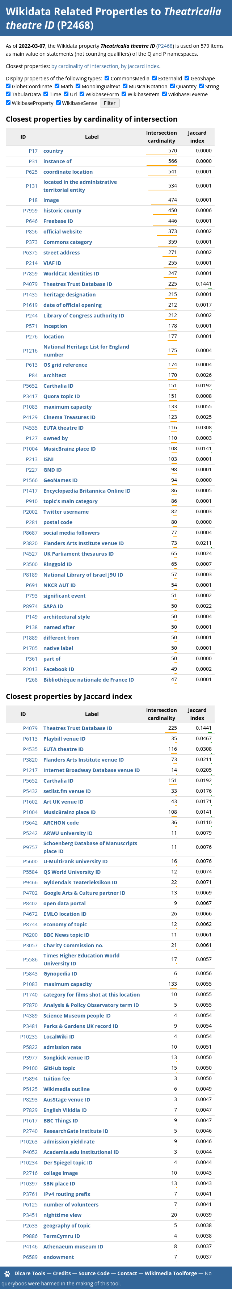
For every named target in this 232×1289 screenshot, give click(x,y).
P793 (32, 595)
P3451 (30, 1215)
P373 (32, 242)
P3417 (30, 396)
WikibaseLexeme (188, 94)
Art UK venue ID (63, 801)
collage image (60, 1173)
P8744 (30, 924)
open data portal (64, 903)
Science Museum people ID (77, 1015)
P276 (32, 336)
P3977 (30, 1057)
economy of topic (65, 924)
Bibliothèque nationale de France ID (88, 679)
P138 (32, 627)
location (53, 336)
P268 (32, 679)
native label (58, 648)
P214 (32, 263)
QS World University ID (72, 871)
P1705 (30, 648)
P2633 (30, 1225)
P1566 (30, 480)
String (212, 86)
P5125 (30, 1089)
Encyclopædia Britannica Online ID (87, 490)
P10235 (29, 1036)
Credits (62, 1273)
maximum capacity (67, 406)
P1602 (30, 801)
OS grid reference (65, 364)
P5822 (30, 1047)
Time (55, 94)
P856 (32, 231)
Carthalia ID (58, 385)
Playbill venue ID (64, 738)
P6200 (30, 934)
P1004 (30, 448)
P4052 (30, 1152)
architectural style (66, 616)
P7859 (30, 273)
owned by (55, 438)
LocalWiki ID (59, 1036)
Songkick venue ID (66, 1057)
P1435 (30, 294)
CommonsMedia (130, 78)
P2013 (30, 669)
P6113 (30, 738)
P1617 (30, 1120)
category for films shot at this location (91, 994)
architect (54, 375)
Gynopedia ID (60, 973)
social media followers (71, 532)
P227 (32, 469)
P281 (32, 522)
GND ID (52, 469)
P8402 (30, 903)
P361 (32, 658)
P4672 (30, 913)
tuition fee (56, 1078)
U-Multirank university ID (75, 861)
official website (62, 231)
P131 (32, 185)
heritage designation (69, 294)
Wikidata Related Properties (77, 11)
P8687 (30, 532)
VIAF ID (52, 263)
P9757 (30, 847)
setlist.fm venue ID (67, 791)
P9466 (30, 882)
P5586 (30, 959)
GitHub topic (59, 1068)
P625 (32, 171)
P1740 (30, 994)
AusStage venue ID (66, 1099)
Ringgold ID (57, 564)
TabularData (26, 94)
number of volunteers (70, 1204)
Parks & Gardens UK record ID (80, 1026)
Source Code (94, 1273)
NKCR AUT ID (59, 585)
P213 (32, 459)
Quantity (186, 86)
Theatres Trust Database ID (77, 284)
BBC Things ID (60, 1120)
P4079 (30, 284)
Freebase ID (58, 221)
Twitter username (66, 511)
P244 (32, 315)
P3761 (30, 1194)
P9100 (30, 1068)
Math (67, 86)
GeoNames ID (60, 480)
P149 (32, 616)
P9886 (30, 1236)
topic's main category (70, 501)
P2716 (30, 1173)
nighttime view (62, 1215)
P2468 (165, 45)
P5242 (30, 833)
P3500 (30, 564)
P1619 (30, 305)
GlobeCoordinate (32, 86)
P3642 (30, 822)
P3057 (30, 945)
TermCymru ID (61, 1236)
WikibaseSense (79, 103)
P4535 (30, 427)
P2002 (30, 511)
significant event (64, 595)
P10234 (29, 1162)
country (53, 150)
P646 (32, 221)
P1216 (30, 350)
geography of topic (66, 1225)
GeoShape (203, 78)
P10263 (29, 1141)
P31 (33, 161)
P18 (33, 200)
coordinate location (68, 171)
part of (51, 658)
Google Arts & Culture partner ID (84, 892)
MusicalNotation (148, 86)
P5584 (30, 871)
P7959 (30, 210)
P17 (33, 150)
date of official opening (72, 305)
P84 (33, 375)
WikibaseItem (144, 94)
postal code (57, 522)
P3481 (30, 1026)
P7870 (30, 1005)
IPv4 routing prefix (66, 1194)
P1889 (30, 637)
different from (61, 637)
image (51, 200)
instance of (57, 161)
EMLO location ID (65, 913)
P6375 (30, 252)
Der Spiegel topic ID (68, 1162)
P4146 (30, 1246)
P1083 (30, 406)
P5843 (30, 973)
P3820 (30, 543)
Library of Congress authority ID (83, 315)
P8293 (30, 1099)
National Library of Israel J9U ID (83, 574)
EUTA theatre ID (63, 427)
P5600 (30, 861)
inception (55, 326)
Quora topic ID (61, 396)
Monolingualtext (101, 86)
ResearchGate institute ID (76, 1131)
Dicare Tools (29, 1273)
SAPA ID (53, 606)
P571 (32, 326)
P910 (32, 501)
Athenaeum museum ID (73, 1246)
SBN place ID (59, 1183)
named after (59, 627)
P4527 (30, 553)
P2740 (30, 1131)
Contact (127, 1273)
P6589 (30, 1257)
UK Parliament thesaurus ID (78, 553)
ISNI (48, 459)
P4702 (30, 892)
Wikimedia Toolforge (171, 1273)
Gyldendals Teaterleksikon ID (80, 882)
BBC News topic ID (66, 934)
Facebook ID (58, 669)
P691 (32, 585)
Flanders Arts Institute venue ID (83, 543)
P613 (32, 364)
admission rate (62, 1047)
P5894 (30, 1078)
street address (61, 252)
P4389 (30, 1015)
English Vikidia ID (65, 1110)
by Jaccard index (140, 66)
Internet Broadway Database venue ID (91, 770)
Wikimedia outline (66, 1089)
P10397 (29, 1183)
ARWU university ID (68, 833)
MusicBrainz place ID (69, 448)
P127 (32, 438)
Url (73, 94)
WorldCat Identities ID (71, 273)
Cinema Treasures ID (69, 417)
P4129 (30, 417)
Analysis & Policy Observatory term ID (91, 1005)
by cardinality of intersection (84, 66)
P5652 (30, 385)
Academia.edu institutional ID (81, 1152)
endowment (58, 1257)
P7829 (30, 1110)
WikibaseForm (102, 94)
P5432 (30, 791)
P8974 (30, 606)
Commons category (67, 242)
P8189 (30, 574)
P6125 (30, 1204)
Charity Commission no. (73, 945)
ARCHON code (61, 822)
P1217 (30, 770)
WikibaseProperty (33, 103)
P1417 (30, 490)
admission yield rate (68, 1141)
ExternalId (170, 78)
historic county (62, 210)
